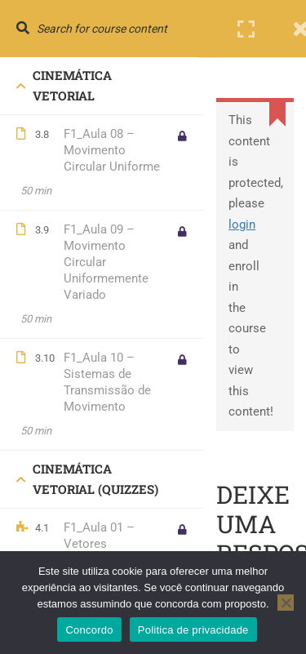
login (241, 224)
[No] (285, 602)
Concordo (89, 630)
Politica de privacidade (193, 630)
